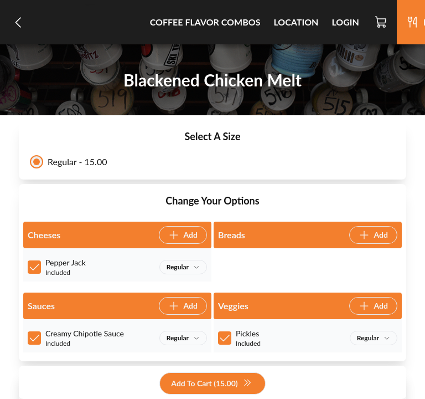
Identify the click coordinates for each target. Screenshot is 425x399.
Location (295, 22)
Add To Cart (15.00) (211, 384)
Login (345, 22)
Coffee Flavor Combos (205, 22)
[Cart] (381, 22)
